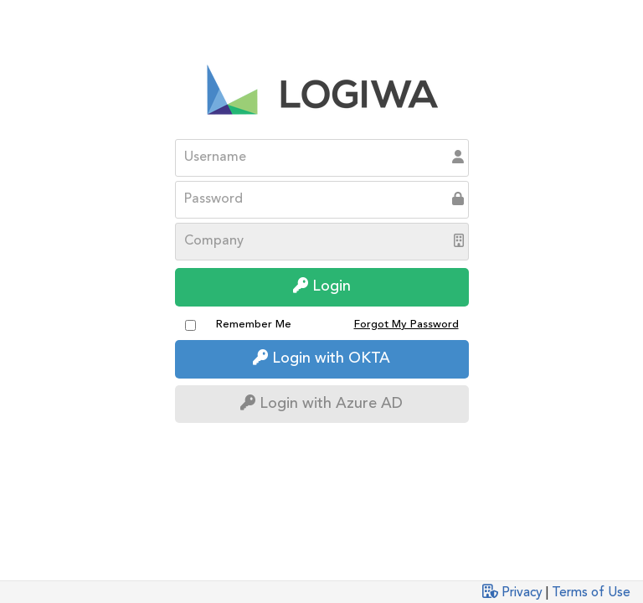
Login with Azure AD (321, 403)
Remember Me (253, 324)
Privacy (522, 593)
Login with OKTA (321, 358)
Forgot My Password (406, 324)
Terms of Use (591, 593)
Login (322, 286)
